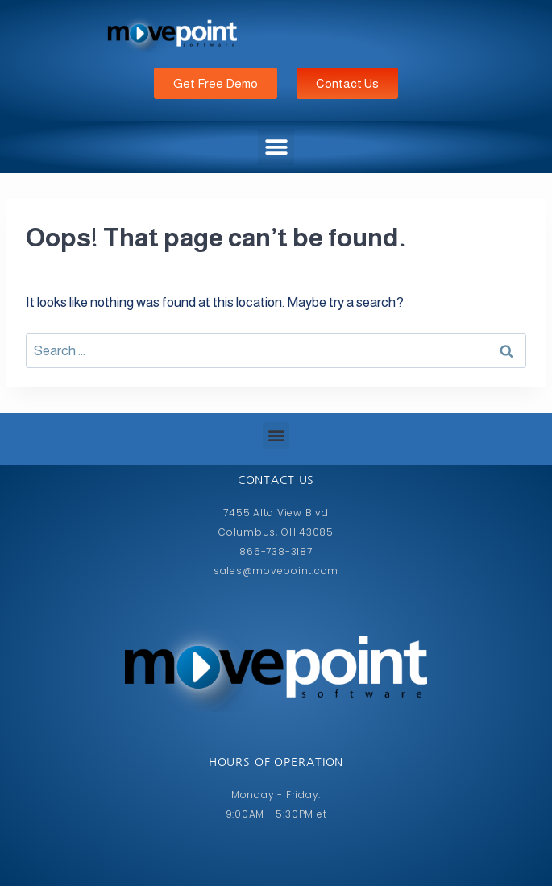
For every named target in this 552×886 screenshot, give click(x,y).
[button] (276, 147)
